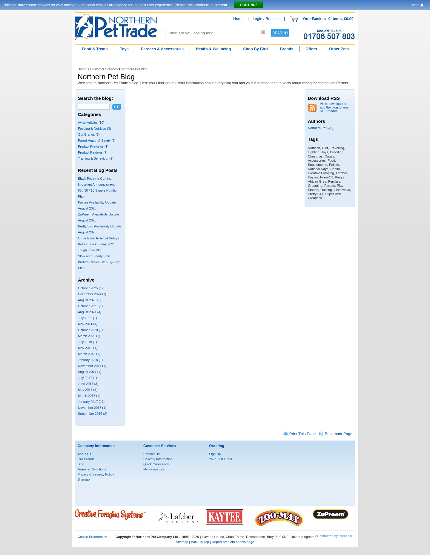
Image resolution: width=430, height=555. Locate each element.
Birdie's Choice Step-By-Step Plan (99, 265)
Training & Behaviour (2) (95, 158)
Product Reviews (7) (93, 152)
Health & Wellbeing (213, 49)
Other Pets (339, 49)
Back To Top (200, 542)
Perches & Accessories (162, 49)
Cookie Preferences (92, 537)
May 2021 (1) (87, 324)
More (415, 5)
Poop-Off (326, 177)
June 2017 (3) (88, 384)
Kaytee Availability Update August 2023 (97, 205)
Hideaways (342, 190)
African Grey (317, 181)
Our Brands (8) (89, 134)
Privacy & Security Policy (96, 474)
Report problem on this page (233, 542)
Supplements (317, 164)
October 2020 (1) (90, 330)
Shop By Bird (255, 49)
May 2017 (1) (87, 390)
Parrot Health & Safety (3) (97, 140)
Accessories (316, 160)
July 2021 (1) (87, 318)
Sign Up (215, 454)
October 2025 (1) (90, 288)
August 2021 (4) (89, 312)
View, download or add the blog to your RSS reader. (334, 107)
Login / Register (266, 18)
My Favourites (153, 469)
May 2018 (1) (87, 348)
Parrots (329, 185)
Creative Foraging (321, 173)
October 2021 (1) (90, 306)
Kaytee (313, 177)
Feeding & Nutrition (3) (94, 128)
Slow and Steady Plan (94, 256)
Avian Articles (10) (91, 122)
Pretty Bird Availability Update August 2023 (99, 229)
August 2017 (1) (89, 372)
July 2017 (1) (87, 378)
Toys (124, 49)
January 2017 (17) (91, 401)
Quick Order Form (156, 464)
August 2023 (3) (89, 300)
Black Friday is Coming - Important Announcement (96, 181)
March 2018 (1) (89, 354)
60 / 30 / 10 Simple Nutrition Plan (98, 193)
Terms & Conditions (92, 469)
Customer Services (104, 69)
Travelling (337, 148)
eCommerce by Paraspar (333, 536)
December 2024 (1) (92, 294)
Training (326, 190)
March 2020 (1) (89, 336)
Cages (329, 156)
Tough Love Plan (90, 250)
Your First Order (220, 459)
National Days (318, 169)
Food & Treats (95, 49)
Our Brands (86, 459)
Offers (311, 49)
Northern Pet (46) (320, 128)
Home (238, 18)
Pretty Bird (315, 194)
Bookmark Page (339, 434)
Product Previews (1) (93, 146)
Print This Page (302, 434)
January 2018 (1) (90, 360)
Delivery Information (158, 459)
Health (335, 169)
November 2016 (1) (92, 407)
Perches (334, 181)
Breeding (336, 152)
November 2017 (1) (92, 366)
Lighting (314, 152)
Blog (81, 464)
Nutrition (314, 148)
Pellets (334, 164)
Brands (286, 49)
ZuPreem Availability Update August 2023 (98, 217)
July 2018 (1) (87, 342)
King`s (339, 177)
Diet (325, 148)
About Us (84, 454)
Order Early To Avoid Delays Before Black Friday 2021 (98, 241)
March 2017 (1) (89, 395)
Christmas (315, 156)
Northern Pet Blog (134, 69)
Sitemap (84, 479)
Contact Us (151, 454)
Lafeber (341, 173)
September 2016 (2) (92, 413)
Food (331, 160)
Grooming (315, 185)
